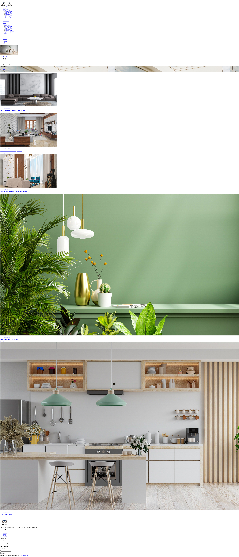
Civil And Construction (9, 16)
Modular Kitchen (8, 13)
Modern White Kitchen (6, 514)
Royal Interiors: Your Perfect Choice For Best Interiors (13, 191)
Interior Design (8, 12)
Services (4, 534)
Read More (2, 112)
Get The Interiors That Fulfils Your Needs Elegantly (12, 110)
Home (4, 38)
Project (4, 535)
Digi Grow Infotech (25, 64)
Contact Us (5, 43)
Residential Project (8, 11)
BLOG (4, 19)
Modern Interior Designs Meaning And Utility (11, 151)
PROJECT (5, 18)
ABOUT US (5, 9)
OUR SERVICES (6, 10)
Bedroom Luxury (8, 15)
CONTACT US (6, 21)
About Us (5, 39)
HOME (4, 8)
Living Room (7, 14)
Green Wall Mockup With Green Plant (9, 339)
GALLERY (5, 33)
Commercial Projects (9, 17)
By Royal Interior (6, 108)
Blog (4, 42)
